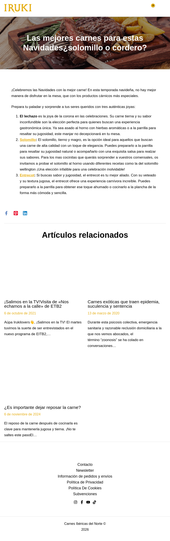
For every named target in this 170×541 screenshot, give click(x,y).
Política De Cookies (84, 488)
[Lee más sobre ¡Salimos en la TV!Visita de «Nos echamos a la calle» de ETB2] (43, 274)
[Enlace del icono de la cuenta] (141, 7)
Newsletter (85, 470)
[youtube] (88, 502)
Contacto (85, 464)
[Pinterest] (16, 213)
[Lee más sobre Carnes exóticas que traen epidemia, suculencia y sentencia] (127, 274)
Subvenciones (85, 494)
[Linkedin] (25, 213)
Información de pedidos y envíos (85, 476)
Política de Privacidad (85, 482)
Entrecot (27, 175)
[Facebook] (6, 213)
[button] (133, 9)
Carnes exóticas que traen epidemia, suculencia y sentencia (124, 304)
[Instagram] (75, 502)
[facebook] (82, 502)
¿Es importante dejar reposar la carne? (42, 407)
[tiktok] (94, 502)
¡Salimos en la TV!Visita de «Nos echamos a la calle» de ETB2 (36, 304)
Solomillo (28, 140)
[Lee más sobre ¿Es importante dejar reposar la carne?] (43, 379)
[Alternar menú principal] (161, 8)
